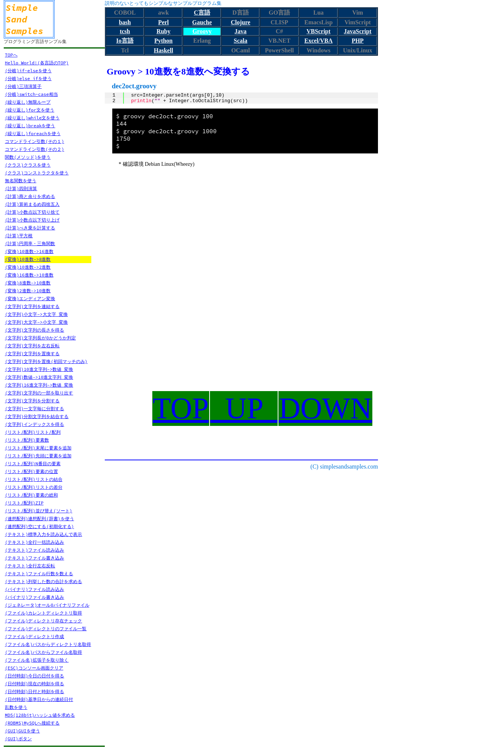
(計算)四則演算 (21, 188)
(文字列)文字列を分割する (32, 400)
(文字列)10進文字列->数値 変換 (39, 369)
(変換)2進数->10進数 (28, 290)
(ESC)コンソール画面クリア (34, 668)
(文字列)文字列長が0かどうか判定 (40, 338)
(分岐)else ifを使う (28, 78)
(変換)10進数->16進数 (29, 251)
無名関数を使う (20, 180)
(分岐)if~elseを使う (28, 70)
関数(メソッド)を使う (28, 157)
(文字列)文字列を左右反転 (32, 345)
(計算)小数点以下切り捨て (32, 212)
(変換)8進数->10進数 (28, 283)
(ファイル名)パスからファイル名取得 (43, 652)
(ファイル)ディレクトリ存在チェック (43, 620)
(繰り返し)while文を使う (32, 118)
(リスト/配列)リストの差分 (33, 487)
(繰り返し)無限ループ (28, 102)
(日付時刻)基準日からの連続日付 (39, 699)
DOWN (325, 408)
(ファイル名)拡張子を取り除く (36, 660)
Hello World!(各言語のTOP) (36, 62)
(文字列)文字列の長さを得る (34, 330)
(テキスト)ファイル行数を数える (39, 573)
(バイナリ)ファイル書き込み (34, 597)
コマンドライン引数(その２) (34, 149)
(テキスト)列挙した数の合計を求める (43, 581)
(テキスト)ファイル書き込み (34, 558)
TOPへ (11, 55)
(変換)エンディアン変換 (30, 298)
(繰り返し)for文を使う (29, 110)
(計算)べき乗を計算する (30, 228)
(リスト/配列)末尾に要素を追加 (38, 448)
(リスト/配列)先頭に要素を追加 (38, 455)
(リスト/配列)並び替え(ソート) (38, 510)
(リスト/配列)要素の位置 (31, 471)
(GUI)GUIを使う (22, 731)
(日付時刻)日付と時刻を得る (34, 691)
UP (243, 408)
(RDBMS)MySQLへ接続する (32, 723)
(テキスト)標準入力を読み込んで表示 (43, 534)
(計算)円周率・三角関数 (30, 243)
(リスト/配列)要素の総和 (31, 495)
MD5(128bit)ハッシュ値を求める (40, 715)
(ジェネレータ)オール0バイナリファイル (47, 605)
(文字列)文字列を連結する (32, 306)
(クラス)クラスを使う (28, 165)
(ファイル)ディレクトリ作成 (34, 636)
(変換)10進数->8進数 (28, 259)
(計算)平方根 (19, 235)
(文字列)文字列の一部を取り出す (39, 393)
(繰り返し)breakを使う (30, 125)
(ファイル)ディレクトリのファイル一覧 (45, 628)
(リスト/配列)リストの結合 (33, 479)
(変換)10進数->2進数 (28, 267)
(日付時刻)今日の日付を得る (34, 676)
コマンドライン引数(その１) (34, 141)
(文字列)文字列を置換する (32, 353)
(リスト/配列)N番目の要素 (33, 463)
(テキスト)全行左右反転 (30, 565)
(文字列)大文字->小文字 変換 (36, 322)
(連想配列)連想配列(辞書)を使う (39, 518)
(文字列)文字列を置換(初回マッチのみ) (46, 361)
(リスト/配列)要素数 (27, 440)
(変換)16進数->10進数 (29, 275)
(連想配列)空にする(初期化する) (39, 526)
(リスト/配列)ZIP (24, 503)
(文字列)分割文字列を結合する (36, 416)
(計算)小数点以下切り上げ (32, 220)
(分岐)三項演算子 (23, 86)
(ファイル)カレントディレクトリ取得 (43, 613)
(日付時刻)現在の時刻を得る (34, 683)
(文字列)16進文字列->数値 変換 (39, 385)
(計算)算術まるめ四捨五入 (32, 204)
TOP (181, 408)
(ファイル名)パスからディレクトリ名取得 (48, 644)
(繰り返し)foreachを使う (33, 133)
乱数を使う (16, 707)
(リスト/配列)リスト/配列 (33, 432)
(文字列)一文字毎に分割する (34, 408)
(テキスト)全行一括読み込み (34, 542)
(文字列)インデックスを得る (34, 424)
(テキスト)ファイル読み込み (34, 550)
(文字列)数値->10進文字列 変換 (39, 377)
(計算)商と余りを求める (30, 196)
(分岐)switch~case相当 (31, 94)
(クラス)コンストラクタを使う (36, 173)
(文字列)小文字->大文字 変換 (36, 314)
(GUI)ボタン (18, 738)
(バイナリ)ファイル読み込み (34, 589)
